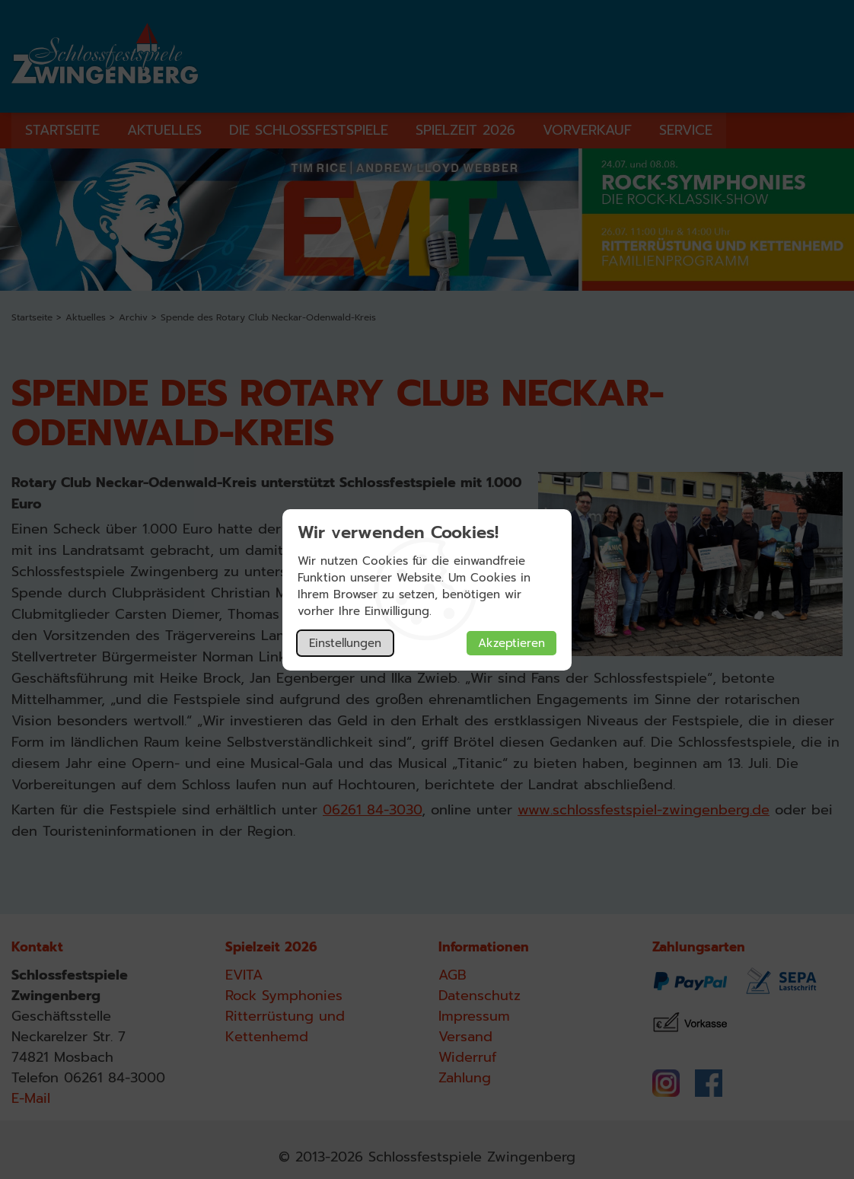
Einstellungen (345, 643)
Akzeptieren (511, 643)
